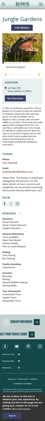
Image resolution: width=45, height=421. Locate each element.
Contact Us (12, 379)
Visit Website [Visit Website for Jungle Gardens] (22, 27)
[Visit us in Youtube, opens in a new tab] (16, 346)
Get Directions (15, 98)
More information (21, 408)
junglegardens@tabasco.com (17, 171)
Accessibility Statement (22, 384)
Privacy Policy (23, 379)
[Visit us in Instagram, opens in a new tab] (40, 346)
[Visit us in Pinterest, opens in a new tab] (28, 346)
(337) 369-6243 (9, 162)
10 (32, 74)
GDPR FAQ (33, 379)
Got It (12, 415)
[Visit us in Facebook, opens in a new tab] (5, 346)
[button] (11, 354)
